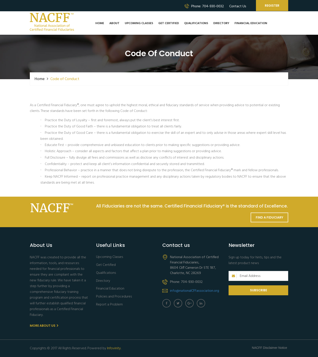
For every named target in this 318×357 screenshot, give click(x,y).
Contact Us (237, 6)
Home (99, 23)
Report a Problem (109, 304)
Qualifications (196, 23)
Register (272, 5)
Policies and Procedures (114, 296)
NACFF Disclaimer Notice (269, 347)
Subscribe (258, 290)
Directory (221, 23)
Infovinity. (114, 348)
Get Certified (168, 23)
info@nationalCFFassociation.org (194, 291)
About (114, 23)
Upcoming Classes (139, 23)
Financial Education (251, 23)
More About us (44, 325)
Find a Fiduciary (269, 217)
